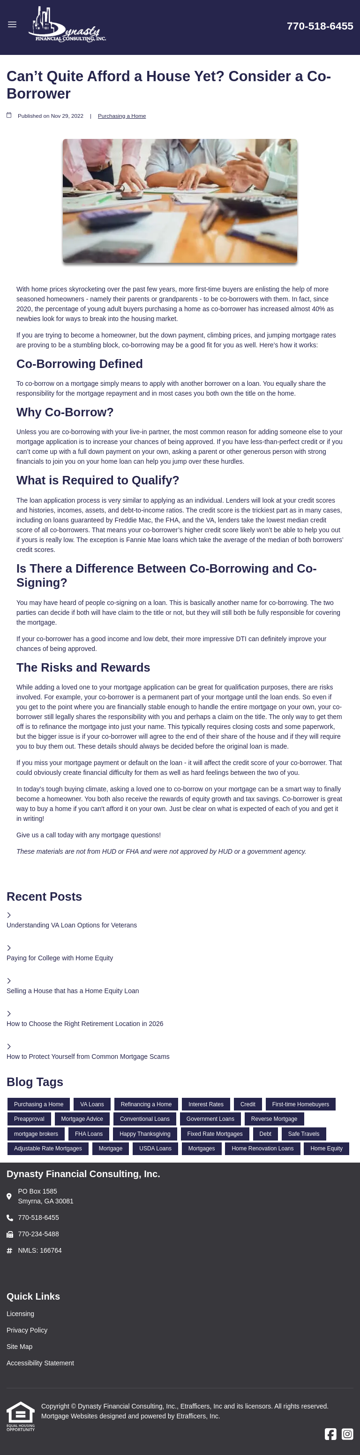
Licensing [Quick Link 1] (20, 1313)
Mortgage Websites (70, 1416)
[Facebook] (331, 1435)
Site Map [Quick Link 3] (19, 1346)
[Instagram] (347, 1435)
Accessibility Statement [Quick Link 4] (40, 1363)
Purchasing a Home (122, 116)
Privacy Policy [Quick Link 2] (27, 1330)
